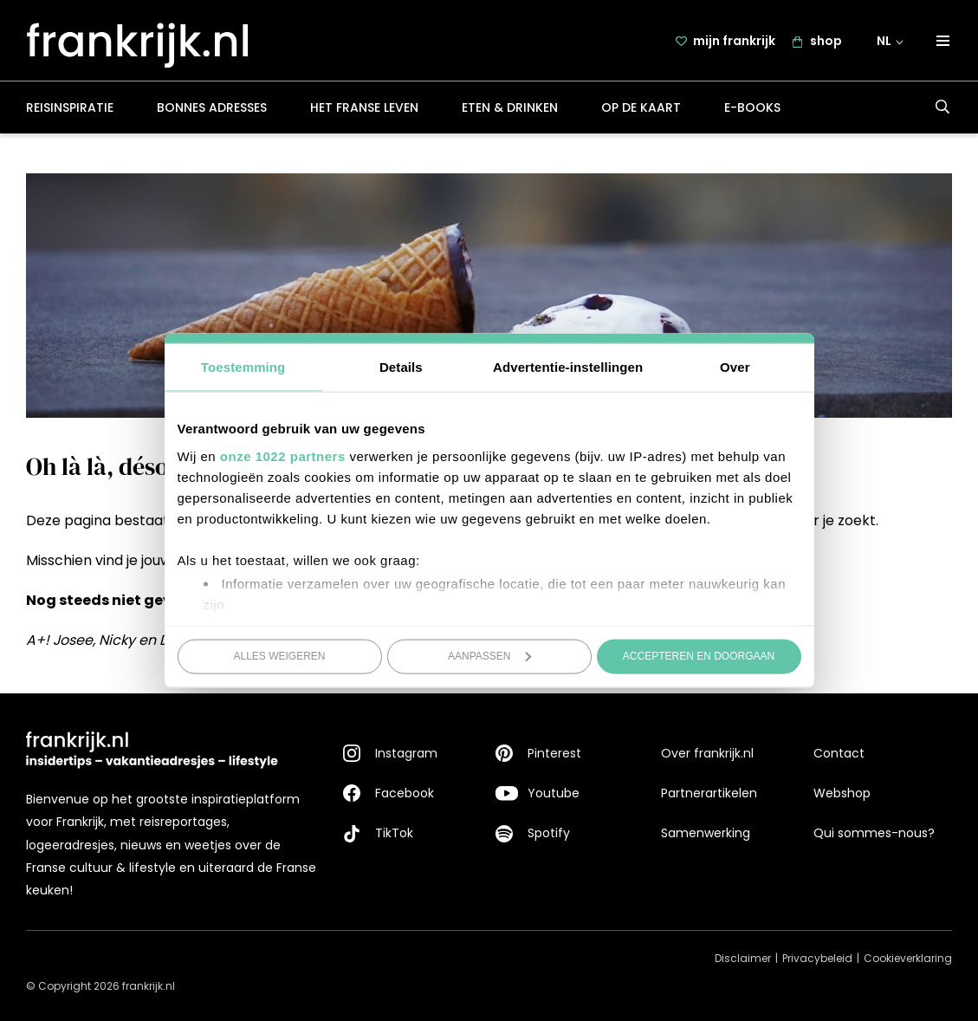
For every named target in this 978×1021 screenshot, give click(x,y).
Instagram (406, 753)
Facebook (404, 793)
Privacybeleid (817, 958)
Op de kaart (641, 107)
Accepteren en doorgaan (698, 656)
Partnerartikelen (709, 793)
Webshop (842, 793)
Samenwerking (705, 833)
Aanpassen (490, 656)
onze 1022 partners (283, 455)
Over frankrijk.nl (707, 753)
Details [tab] (401, 367)
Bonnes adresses (212, 107)
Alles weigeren (279, 656)
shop (826, 40)
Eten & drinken (510, 107)
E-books (752, 107)
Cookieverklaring (908, 958)
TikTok (394, 833)
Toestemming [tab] (243, 367)
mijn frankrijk (734, 40)
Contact (839, 753)
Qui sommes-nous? (874, 833)
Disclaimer (743, 958)
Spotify (549, 833)
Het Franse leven (364, 107)
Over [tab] (735, 367)
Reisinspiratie (69, 107)
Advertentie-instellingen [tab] (568, 367)
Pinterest (554, 753)
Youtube (554, 793)
